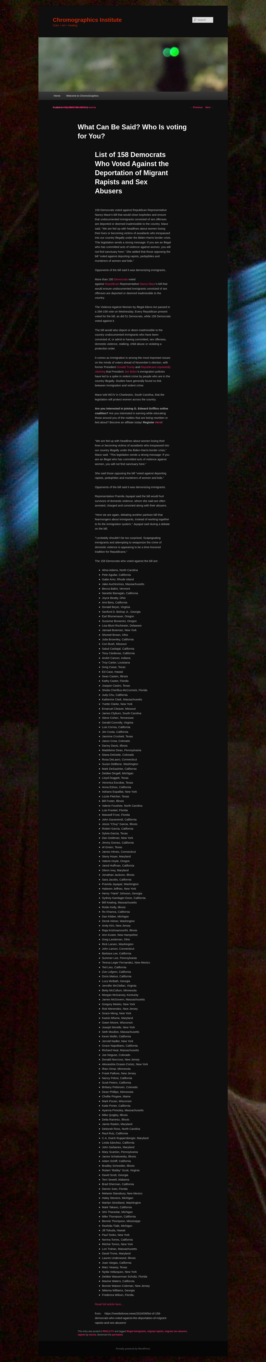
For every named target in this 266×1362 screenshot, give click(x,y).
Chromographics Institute (87, 20)
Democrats (121, 279)
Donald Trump (125, 367)
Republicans (149, 367)
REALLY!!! (108, 1331)
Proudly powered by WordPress (133, 1348)
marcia (92, 107)
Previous (196, 107)
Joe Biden (130, 371)
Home (57, 95)
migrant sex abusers (176, 1331)
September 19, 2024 (63, 107)
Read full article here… (109, 1304)
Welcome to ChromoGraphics (82, 95)
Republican (112, 283)
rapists (81, 1334)
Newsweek (80, 107)
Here (158, 422)
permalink (117, 1334)
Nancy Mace (147, 283)
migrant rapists (155, 1331)
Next (209, 107)
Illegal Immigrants (136, 1331)
